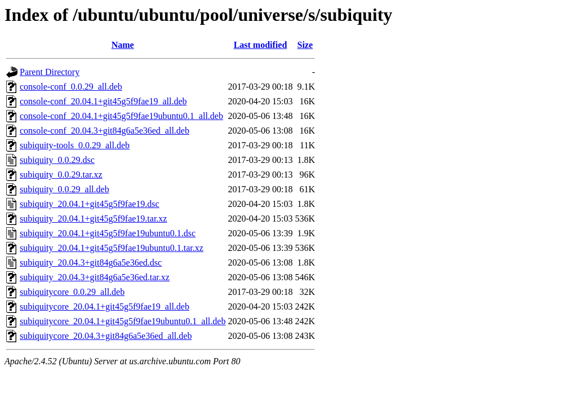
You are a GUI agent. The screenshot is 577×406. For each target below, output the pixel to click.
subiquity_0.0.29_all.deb (64, 189)
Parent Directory (49, 72)
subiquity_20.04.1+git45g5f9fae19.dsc (89, 204)
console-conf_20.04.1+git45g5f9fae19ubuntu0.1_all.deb (121, 116)
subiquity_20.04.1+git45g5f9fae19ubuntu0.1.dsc (108, 233)
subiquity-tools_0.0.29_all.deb (75, 145)
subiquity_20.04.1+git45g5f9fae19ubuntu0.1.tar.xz (111, 248)
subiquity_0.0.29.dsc (57, 160)
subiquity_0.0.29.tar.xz (61, 174)
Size (305, 45)
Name (123, 45)
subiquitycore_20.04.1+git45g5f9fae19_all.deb (104, 306)
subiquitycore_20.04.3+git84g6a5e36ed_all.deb (106, 336)
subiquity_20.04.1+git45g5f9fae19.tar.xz (93, 218)
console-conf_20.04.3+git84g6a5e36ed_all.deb (104, 130)
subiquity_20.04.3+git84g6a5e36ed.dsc (91, 262)
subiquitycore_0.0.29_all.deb (72, 292)
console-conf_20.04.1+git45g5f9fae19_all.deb (103, 101)
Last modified (260, 45)
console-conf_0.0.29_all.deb (71, 86)
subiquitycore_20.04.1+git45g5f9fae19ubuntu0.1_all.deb (122, 321)
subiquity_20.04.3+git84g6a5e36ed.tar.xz (95, 277)
